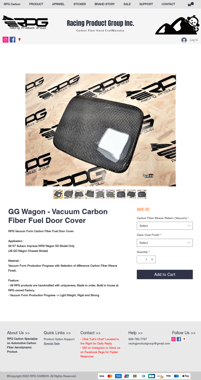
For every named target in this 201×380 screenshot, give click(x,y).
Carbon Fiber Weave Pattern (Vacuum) (163, 218)
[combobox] (165, 226)
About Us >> (18, 332)
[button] (191, 4)
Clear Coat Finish (149, 234)
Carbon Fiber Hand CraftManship (100, 30)
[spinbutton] (146, 259)
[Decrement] (140, 259)
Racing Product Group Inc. (100, 23)
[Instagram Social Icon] (5, 39)
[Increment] (152, 259)
